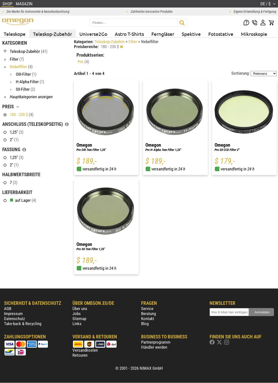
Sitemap (79, 318)
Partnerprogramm (155, 342)
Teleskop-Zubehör (52, 34)
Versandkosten (85, 350)
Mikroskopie (254, 34)
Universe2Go (93, 34)
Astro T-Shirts (129, 34)
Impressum (13, 313)
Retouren (79, 355)
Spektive (191, 34)
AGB (7, 308)
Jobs (76, 313)
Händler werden (154, 347)
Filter (133, 41)
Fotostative (220, 34)
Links (76, 323)
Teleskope (15, 34)
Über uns (79, 308)
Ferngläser (162, 34)
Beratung (148, 313)
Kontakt (147, 318)
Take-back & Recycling (22, 323)
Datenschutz (14, 318)
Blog (145, 323)
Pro (83, 61)
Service (147, 308)
